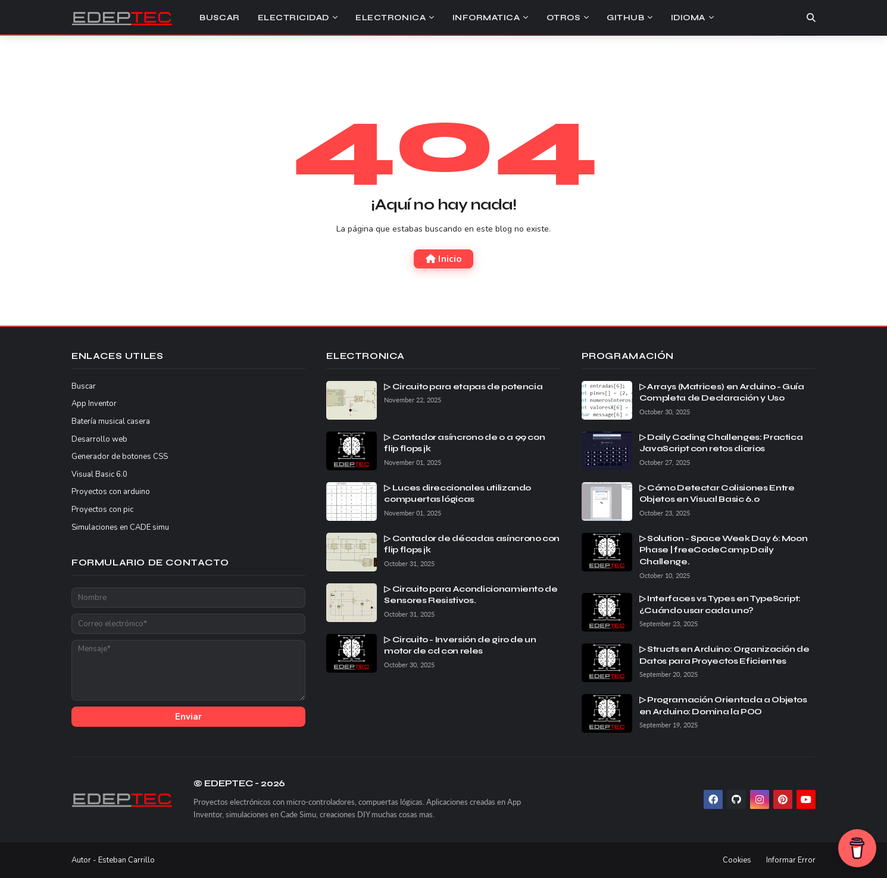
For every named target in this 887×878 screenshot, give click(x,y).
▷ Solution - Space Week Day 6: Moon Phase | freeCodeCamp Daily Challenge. (723, 550)
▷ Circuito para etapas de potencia (463, 387)
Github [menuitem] (625, 18)
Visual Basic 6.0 (99, 474)
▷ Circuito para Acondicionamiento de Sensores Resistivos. (470, 595)
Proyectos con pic (102, 509)
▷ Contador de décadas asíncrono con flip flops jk (472, 544)
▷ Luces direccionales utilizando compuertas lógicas (457, 494)
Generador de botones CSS (119, 456)
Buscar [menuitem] (219, 18)
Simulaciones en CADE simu (120, 527)
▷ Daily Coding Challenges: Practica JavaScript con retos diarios (721, 443)
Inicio (443, 259)
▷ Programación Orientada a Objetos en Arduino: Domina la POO (723, 706)
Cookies (737, 860)
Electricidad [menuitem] (293, 18)
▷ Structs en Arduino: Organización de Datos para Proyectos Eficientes (724, 655)
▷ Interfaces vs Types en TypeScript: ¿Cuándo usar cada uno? (720, 604)
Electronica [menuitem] (390, 18)
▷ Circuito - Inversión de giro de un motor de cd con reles (460, 646)
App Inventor (94, 403)
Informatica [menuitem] (486, 18)
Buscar (83, 386)
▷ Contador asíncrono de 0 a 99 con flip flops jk (464, 443)
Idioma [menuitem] (688, 18)
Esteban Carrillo (126, 860)
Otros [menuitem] (563, 18)
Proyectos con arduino (110, 491)
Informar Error (791, 860)
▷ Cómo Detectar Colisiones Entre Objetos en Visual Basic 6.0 (717, 494)
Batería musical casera (110, 421)
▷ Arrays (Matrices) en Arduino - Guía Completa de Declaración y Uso (721, 393)
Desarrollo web (99, 439)
